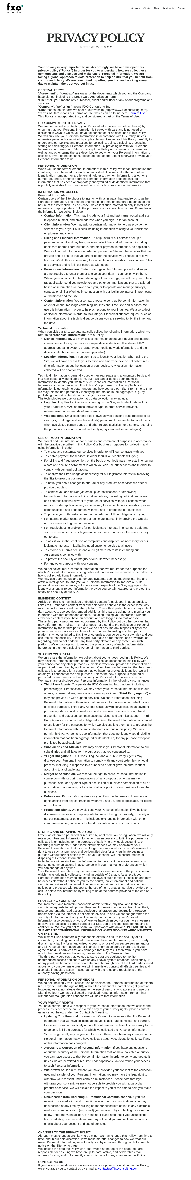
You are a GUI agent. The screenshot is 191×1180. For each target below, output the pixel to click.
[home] (28, 8)
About (156, 8)
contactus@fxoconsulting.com (118, 1168)
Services (135, 8)
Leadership (168, 8)
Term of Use (137, 113)
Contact (181, 8)
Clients (146, 8)
